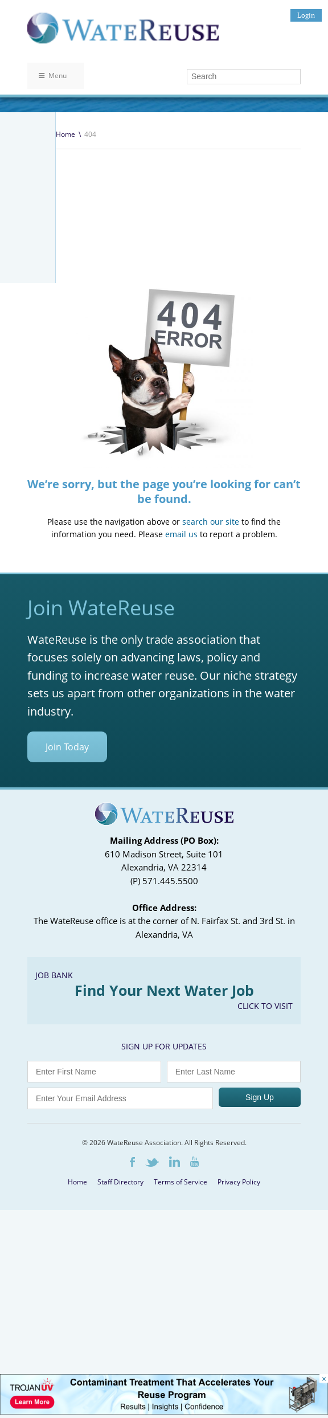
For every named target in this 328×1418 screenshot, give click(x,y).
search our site (210, 705)
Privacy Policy (239, 1366)
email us (181, 718)
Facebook (132, 1346)
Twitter (152, 1346)
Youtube (194, 1346)
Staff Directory (120, 1366)
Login (306, 15)
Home (65, 134)
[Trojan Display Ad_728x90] (164, 1411)
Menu (53, 75)
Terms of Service (180, 1366)
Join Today (67, 931)
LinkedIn (174, 1346)
